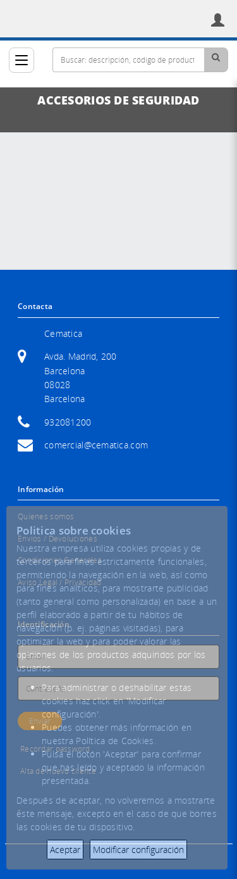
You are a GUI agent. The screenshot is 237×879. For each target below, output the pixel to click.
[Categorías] (21, 60)
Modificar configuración (138, 850)
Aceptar (65, 850)
